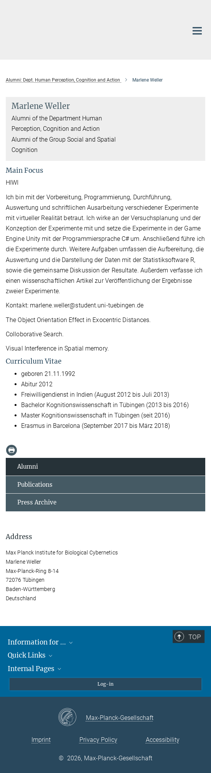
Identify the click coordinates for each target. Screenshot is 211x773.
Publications (35, 484)
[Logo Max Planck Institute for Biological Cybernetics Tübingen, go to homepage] (91, 29)
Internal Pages (35, 669)
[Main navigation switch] (197, 30)
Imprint (41, 739)
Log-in (105, 684)
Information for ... (41, 642)
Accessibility (163, 739)
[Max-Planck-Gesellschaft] (72, 717)
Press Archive (36, 502)
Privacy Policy (98, 739)
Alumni (27, 466)
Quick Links (31, 655)
